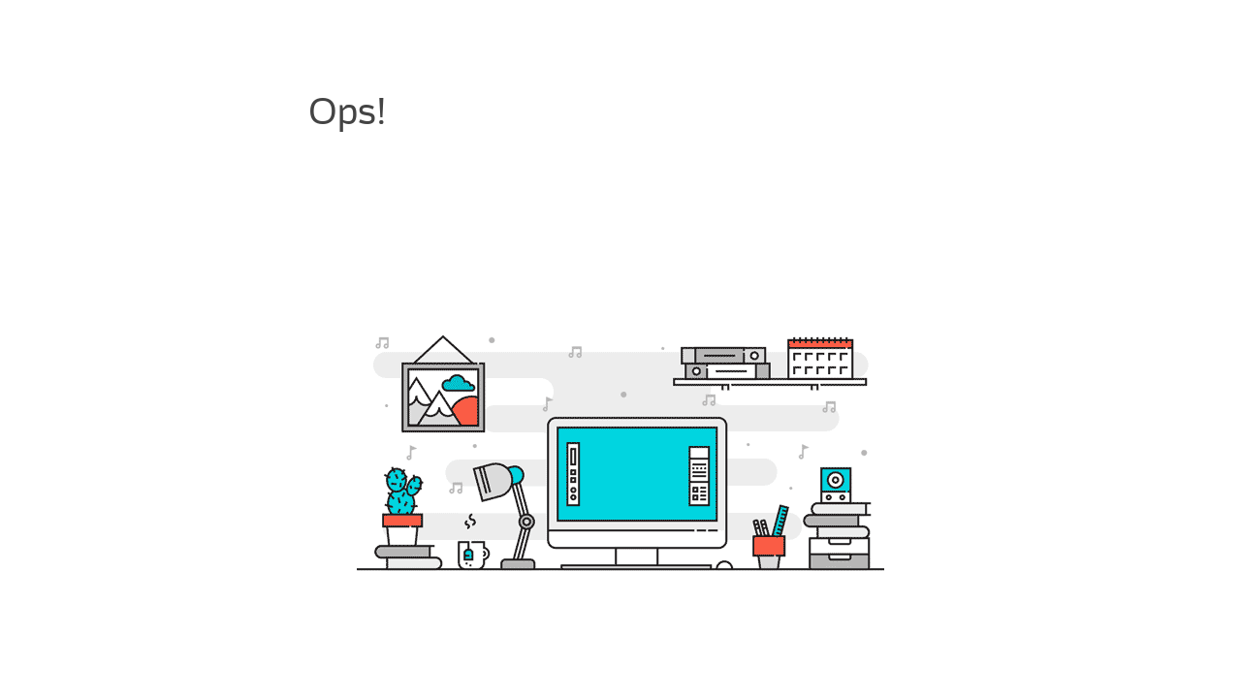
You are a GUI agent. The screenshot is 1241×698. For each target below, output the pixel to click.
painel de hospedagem (395, 260)
